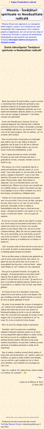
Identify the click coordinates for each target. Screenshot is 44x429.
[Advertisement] (22, 76)
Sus (39, 377)
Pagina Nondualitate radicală (23, 2)
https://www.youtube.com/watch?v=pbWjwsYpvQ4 (25, 417)
